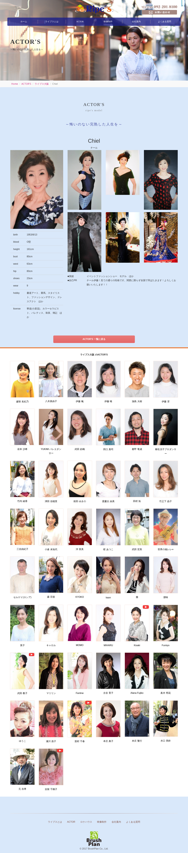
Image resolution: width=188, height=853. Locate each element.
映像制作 (108, 21)
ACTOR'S (26, 83)
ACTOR (80, 21)
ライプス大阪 (42, 83)
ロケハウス (86, 822)
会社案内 (136, 21)
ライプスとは (51, 21)
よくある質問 (164, 21)
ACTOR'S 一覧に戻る (94, 339)
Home (14, 83)
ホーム (23, 21)
